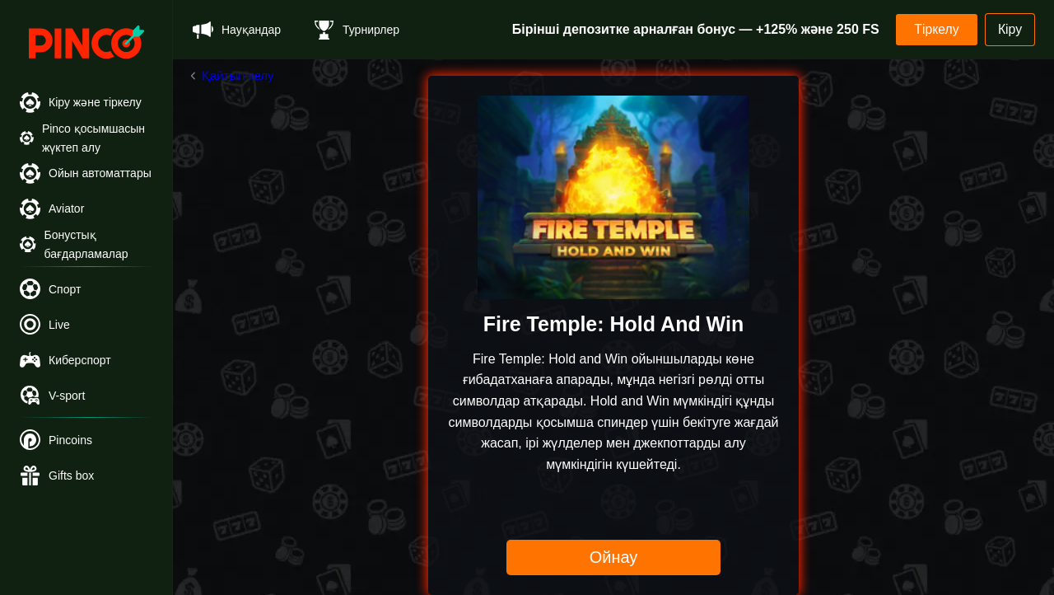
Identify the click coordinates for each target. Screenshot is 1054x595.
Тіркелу (933, 29)
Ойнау (614, 557)
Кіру (1009, 29)
